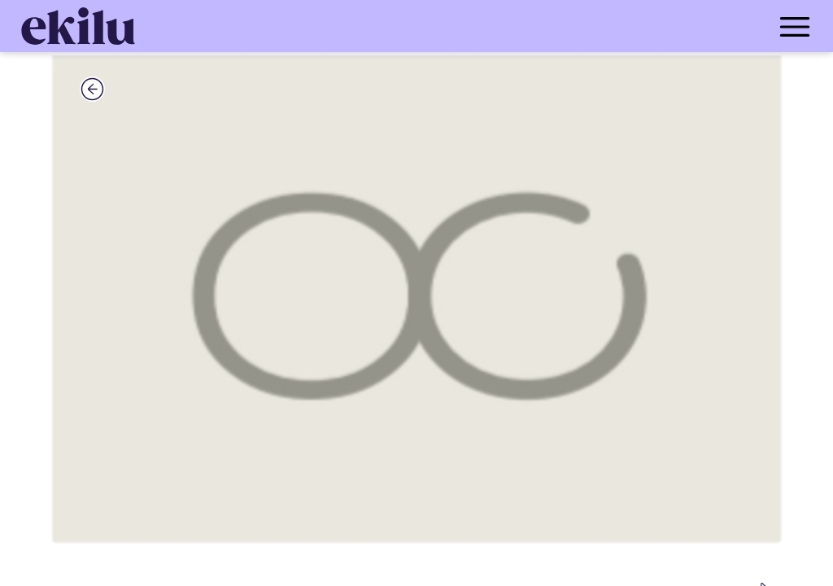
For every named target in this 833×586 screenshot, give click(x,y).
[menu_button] (481, 26)
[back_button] (92, 88)
